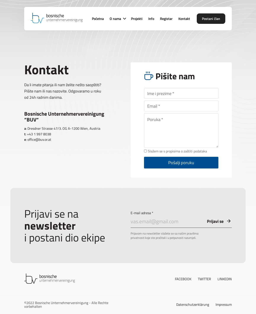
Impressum (224, 305)
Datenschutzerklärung (192, 305)
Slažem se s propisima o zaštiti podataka (175, 151)
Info (151, 18)
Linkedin (225, 279)
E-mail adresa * (181, 219)
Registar (166, 18)
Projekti (136, 18)
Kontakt (184, 18)
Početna (98, 18)
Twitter (204, 279)
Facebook (183, 279)
